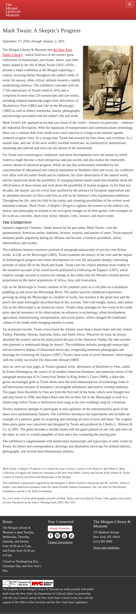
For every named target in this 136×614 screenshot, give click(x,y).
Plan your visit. (27, 23)
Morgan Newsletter (60, 528)
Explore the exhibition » (17, 458)
